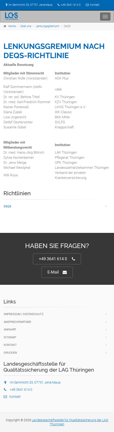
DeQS (7, 206)
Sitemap (10, 337)
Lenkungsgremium (47, 26)
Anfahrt (10, 329)
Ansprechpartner (17, 322)
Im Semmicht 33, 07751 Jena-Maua (27, 4)
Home (12, 26)
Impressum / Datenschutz (24, 314)
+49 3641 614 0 (71, 4)
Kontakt (94, 4)
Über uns (25, 26)
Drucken (10, 352)
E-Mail (57, 272)
